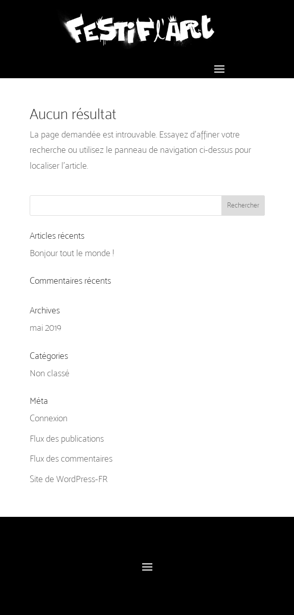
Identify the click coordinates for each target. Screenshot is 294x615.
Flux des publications (67, 438)
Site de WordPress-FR (68, 479)
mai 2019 (45, 327)
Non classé (50, 373)
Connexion (48, 418)
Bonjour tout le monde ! (72, 253)
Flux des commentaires (71, 458)
